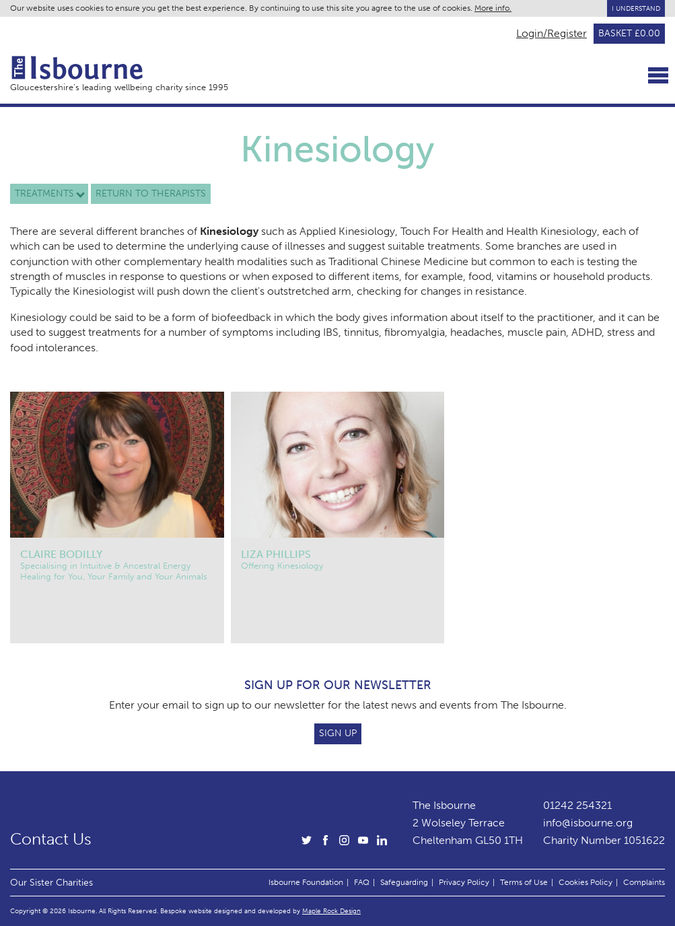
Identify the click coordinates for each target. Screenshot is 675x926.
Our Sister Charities (51, 882)
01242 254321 (577, 805)
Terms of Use (524, 882)
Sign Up (338, 733)
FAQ (361, 882)
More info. (492, 8)
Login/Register (551, 34)
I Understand (636, 8)
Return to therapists (151, 193)
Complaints (644, 882)
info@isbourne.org (588, 822)
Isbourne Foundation (306, 882)
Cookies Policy (585, 882)
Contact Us (51, 839)
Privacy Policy (464, 882)
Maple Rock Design (331, 911)
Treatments (44, 193)
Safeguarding (404, 882)
